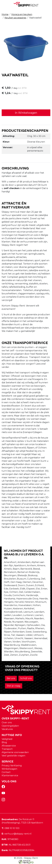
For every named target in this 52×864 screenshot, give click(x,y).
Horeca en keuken (21, 14)
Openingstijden (10, 726)
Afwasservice (9, 745)
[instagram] (4, 800)
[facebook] (4, 787)
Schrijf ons (26, 678)
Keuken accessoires (15, 17)
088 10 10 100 (10, 828)
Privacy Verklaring (12, 765)
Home (5, 14)
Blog (4, 742)
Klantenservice (10, 775)
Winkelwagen (9, 769)
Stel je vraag (13, 685)
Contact (6, 772)
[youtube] (4, 794)
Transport (7, 749)
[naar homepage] (26, 4)
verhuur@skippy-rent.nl (16, 833)
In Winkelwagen (26, 112)
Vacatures (7, 729)
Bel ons (11, 678)
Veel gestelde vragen (13, 755)
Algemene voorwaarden (15, 752)
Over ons (7, 722)
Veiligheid (7, 739)
